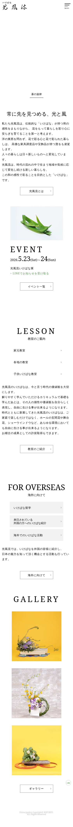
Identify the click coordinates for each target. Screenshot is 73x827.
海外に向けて (36, 575)
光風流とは (36, 191)
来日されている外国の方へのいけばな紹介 (30, 521)
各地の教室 (21, 362)
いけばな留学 (22, 508)
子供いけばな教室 (25, 374)
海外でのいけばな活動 (28, 535)
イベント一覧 (36, 286)
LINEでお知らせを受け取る (31, 273)
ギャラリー (36, 788)
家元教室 (19, 350)
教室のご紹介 (36, 449)
